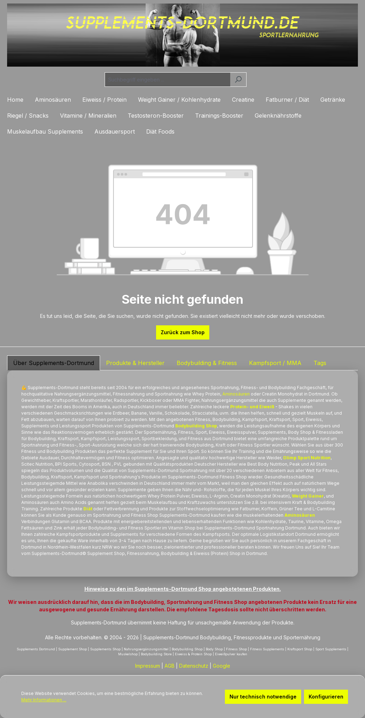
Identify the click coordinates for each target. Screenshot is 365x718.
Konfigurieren (326, 697)
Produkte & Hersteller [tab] (135, 362)
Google (221, 666)
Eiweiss (202, 553)
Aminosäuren (236, 394)
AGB (170, 666)
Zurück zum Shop (183, 332)
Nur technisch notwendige (263, 697)
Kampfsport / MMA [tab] (275, 362)
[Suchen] (238, 79)
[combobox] (167, 79)
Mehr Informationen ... (43, 699)
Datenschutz (193, 666)
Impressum (147, 666)
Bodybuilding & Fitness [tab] (207, 362)
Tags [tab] (320, 362)
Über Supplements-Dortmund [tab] (53, 362)
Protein (212, 394)
